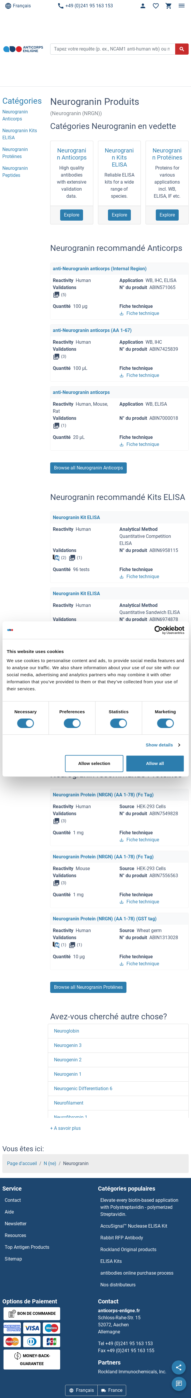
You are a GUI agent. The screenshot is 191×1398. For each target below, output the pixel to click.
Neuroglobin (66, 1031)
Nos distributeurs (118, 1285)
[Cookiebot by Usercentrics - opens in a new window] (158, 630)
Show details (159, 744)
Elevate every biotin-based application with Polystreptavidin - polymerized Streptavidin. (139, 1207)
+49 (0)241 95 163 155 (130, 1350)
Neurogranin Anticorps (72, 154)
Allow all (155, 763)
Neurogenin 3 (68, 1045)
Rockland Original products (128, 1249)
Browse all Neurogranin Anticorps (88, 468)
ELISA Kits (111, 1261)
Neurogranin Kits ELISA (119, 157)
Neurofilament (68, 1103)
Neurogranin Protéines (167, 154)
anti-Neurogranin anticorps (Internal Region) (100, 268)
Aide (9, 1212)
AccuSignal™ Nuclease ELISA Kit (133, 1226)
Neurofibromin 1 (70, 1117)
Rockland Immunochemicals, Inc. (132, 1371)
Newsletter (15, 1223)
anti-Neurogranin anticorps (81, 392)
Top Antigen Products (27, 1247)
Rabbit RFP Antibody (121, 1238)
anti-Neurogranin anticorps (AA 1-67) (92, 330)
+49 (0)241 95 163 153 (85, 5)
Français (18, 5)
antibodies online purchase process (136, 1273)
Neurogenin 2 (68, 1060)
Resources (15, 1235)
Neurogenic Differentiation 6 (83, 1088)
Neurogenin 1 (68, 1074)
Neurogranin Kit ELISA (76, 517)
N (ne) (50, 1163)
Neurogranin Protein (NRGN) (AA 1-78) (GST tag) (105, 919)
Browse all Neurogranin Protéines (88, 987)
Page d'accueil (22, 1163)
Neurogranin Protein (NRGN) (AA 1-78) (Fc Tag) (103, 795)
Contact (13, 1200)
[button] (65, 1128)
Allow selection (94, 763)
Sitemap (13, 1259)
